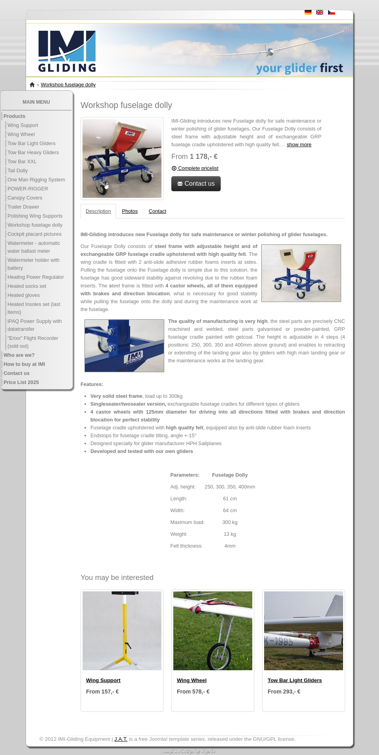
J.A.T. (121, 739)
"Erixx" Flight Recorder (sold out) (33, 342)
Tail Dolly (18, 170)
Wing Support (23, 125)
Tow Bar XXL (22, 161)
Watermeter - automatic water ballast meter (34, 247)
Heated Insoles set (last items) (34, 308)
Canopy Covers (25, 198)
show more (299, 144)
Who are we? (19, 355)
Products (14, 116)
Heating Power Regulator (36, 277)
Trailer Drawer (23, 207)
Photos (130, 211)
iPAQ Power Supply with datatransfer (35, 325)
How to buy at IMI (24, 364)
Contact (157, 211)
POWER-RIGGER (28, 189)
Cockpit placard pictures (35, 234)
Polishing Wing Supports (35, 216)
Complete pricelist (194, 168)
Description (98, 211)
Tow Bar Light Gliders (32, 143)
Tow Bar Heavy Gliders (33, 152)
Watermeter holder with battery (34, 264)
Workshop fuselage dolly (68, 85)
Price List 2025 (21, 382)
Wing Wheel (21, 134)
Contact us (17, 373)
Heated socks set (27, 286)
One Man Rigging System (36, 180)
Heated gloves (24, 295)
